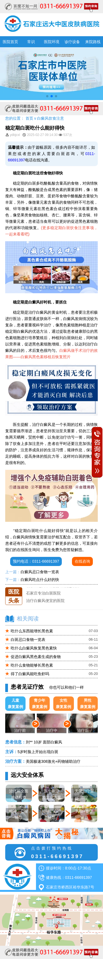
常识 (31, 42)
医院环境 (51, 42)
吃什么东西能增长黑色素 (32, 631)
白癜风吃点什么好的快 (40, 579)
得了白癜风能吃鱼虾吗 (30, 674)
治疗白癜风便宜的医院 (45, 602)
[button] (47, 96)
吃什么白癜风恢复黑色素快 (34, 648)
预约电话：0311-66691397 (36, 561)
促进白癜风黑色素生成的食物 (36, 656)
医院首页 (10, 42)
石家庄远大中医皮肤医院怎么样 (53, 587)
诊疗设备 (72, 42)
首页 (29, 118)
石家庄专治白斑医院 (43, 595)
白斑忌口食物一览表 (28, 639)
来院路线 (93, 42)
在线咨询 (82, 561)
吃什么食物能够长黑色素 (32, 665)
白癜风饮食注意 (50, 118)
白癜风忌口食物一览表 (40, 572)
